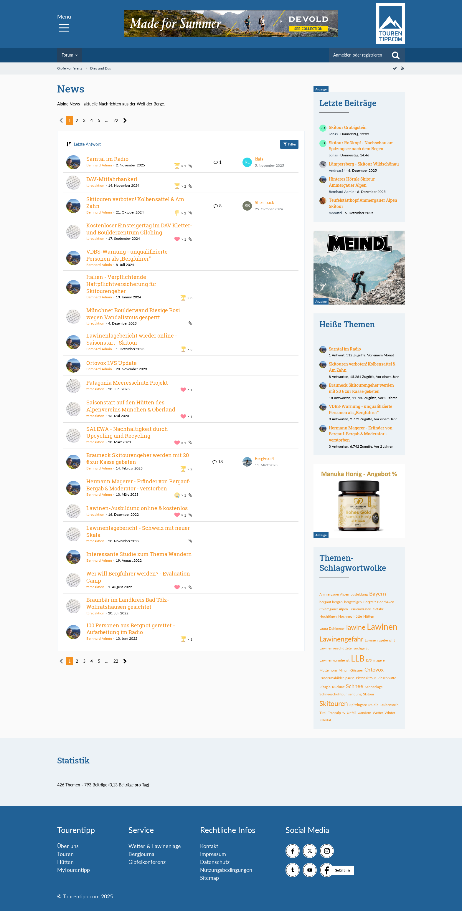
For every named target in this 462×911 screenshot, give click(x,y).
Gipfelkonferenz (147, 862)
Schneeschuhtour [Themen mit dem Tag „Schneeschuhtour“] (333, 694)
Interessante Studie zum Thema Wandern (139, 554)
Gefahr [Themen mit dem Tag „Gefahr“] (378, 609)
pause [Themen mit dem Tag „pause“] (349, 678)
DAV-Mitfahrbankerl (111, 179)
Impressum (213, 854)
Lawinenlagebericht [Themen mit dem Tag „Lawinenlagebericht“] (380, 640)
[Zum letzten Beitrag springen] (247, 162)
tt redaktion (95, 185)
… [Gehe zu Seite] (106, 120)
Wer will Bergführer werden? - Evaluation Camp (138, 577)
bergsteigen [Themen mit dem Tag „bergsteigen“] (353, 602)
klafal (259, 158)
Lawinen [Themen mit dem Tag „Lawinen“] (382, 626)
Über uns (68, 846)
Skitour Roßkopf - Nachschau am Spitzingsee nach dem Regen (361, 146)
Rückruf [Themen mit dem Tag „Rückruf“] (338, 687)
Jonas (333, 134)
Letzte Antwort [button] (87, 144)
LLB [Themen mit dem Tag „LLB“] (357, 658)
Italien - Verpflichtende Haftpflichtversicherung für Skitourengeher (121, 283)
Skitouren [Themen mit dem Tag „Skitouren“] (333, 703)
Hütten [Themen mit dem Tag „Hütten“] (368, 616)
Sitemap (209, 877)
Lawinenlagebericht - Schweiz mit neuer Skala (138, 531)
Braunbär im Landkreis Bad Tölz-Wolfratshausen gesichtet (127, 603)
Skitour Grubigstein (348, 127)
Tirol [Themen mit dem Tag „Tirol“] (322, 712)
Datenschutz (215, 862)
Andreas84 (337, 170)
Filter (289, 144)
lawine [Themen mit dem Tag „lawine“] (355, 627)
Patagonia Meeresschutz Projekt (127, 382)
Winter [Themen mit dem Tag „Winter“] (390, 712)
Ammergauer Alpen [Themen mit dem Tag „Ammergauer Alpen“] (334, 594)
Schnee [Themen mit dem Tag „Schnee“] (354, 686)
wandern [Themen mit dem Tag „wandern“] (364, 712)
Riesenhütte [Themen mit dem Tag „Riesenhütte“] (386, 678)
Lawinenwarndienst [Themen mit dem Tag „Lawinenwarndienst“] (334, 660)
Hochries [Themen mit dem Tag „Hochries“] (345, 616)
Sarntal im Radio (107, 158)
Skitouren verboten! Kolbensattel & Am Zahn (135, 203)
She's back (264, 202)
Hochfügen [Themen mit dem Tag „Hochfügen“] (328, 616)
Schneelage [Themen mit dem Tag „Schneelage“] (373, 687)
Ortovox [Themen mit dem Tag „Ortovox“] (374, 669)
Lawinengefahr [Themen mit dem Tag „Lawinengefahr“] (341, 639)
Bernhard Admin (99, 165)
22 (115, 120)
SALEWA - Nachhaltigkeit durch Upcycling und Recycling (127, 432)
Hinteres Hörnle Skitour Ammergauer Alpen (352, 182)
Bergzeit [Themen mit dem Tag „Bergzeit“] (369, 602)
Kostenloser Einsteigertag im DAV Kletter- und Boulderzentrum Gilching (139, 229)
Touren (65, 854)
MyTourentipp (73, 870)
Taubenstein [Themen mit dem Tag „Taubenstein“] (389, 704)
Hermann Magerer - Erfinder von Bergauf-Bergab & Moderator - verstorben (138, 485)
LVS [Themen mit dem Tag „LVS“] (369, 660)
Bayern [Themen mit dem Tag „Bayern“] (377, 593)
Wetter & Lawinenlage (154, 846)
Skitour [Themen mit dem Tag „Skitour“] (368, 694)
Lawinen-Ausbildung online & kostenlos (137, 508)
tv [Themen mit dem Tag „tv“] (343, 712)
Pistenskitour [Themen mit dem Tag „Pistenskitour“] (366, 678)
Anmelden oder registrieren (357, 54)
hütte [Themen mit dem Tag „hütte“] (358, 616)
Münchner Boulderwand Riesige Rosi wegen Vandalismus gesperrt (133, 314)
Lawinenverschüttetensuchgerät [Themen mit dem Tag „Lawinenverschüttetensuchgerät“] (344, 648)
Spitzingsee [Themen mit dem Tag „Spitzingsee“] (358, 704)
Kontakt (209, 846)
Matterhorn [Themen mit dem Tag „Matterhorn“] (328, 670)
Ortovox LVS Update (111, 362)
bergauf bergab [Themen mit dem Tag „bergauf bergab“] (331, 602)
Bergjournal (142, 854)
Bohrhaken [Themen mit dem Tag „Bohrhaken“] (385, 602)
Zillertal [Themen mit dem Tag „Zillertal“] (325, 720)
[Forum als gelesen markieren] (394, 68)
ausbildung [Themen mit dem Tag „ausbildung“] (359, 594)
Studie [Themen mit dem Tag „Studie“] (373, 704)
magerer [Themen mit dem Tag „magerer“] (379, 660)
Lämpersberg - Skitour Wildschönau (364, 164)
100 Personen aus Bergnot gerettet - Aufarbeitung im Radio (130, 629)
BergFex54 (264, 458)
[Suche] (396, 55)
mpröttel (335, 213)
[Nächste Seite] (125, 120)
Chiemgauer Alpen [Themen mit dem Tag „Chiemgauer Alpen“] (333, 609)
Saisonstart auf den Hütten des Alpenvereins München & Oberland (130, 406)
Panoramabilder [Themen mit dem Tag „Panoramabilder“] (331, 678)
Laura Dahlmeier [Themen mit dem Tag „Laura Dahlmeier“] (332, 628)
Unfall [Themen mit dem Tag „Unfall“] (351, 712)
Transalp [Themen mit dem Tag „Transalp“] (334, 712)
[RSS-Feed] (402, 68)
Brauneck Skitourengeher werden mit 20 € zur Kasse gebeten (137, 459)
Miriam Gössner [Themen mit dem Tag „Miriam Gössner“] (351, 670)
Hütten (65, 862)
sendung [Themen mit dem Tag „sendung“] (355, 694)
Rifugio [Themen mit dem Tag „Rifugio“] (325, 687)
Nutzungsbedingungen (226, 870)
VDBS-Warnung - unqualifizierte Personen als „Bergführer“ (127, 255)
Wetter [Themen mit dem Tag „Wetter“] (378, 712)
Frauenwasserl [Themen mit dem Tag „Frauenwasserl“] (360, 609)
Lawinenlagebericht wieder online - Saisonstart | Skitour (131, 339)
